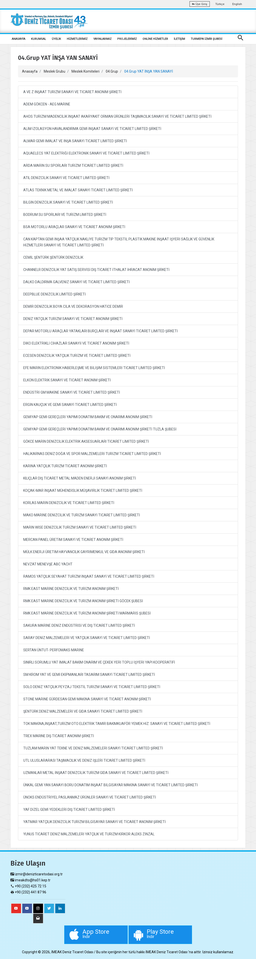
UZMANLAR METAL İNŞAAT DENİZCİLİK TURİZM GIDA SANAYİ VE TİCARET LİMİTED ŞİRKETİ (95, 773)
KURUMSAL (38, 39)
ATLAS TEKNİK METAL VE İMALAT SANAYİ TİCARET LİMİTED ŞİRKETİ (78, 190)
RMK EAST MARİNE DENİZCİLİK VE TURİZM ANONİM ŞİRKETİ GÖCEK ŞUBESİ (83, 601)
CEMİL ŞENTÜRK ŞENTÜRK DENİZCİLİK (53, 257)
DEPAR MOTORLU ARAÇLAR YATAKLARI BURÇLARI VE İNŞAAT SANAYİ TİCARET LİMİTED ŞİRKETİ (100, 331)
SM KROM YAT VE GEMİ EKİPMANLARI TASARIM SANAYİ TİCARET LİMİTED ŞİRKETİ (89, 675)
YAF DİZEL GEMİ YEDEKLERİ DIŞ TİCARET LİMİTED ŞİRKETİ (69, 810)
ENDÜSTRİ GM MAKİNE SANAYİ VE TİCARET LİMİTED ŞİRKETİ (71, 392)
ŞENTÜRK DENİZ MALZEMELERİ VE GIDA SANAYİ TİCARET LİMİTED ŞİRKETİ (82, 711)
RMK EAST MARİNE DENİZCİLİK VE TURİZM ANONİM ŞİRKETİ (71, 589)
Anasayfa (30, 71)
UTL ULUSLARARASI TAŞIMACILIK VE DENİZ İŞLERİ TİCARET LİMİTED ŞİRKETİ (84, 760)
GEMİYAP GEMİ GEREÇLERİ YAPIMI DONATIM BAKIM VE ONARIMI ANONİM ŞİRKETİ (87, 417)
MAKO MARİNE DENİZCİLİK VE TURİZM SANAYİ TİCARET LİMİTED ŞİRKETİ (81, 515)
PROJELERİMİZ (127, 39)
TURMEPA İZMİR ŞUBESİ (206, 39)
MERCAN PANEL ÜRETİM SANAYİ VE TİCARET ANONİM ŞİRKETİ (73, 540)
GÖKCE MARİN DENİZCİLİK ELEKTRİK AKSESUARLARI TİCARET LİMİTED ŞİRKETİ (86, 441)
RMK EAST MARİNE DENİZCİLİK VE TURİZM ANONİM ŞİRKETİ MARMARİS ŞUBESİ (87, 613)
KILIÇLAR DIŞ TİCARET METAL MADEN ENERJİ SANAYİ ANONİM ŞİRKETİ (79, 478)
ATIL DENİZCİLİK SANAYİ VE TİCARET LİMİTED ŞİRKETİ (66, 178)
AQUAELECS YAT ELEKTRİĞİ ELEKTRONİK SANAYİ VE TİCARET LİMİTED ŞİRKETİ (86, 153)
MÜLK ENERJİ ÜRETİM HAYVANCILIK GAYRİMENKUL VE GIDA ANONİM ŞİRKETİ (84, 552)
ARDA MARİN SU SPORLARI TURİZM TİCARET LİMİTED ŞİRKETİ (73, 166)
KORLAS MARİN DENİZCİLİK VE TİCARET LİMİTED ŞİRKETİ (68, 503)
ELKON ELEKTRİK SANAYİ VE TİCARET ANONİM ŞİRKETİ (67, 380)
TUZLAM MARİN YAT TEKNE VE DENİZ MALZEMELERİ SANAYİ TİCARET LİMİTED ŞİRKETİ (93, 748)
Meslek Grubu (54, 71)
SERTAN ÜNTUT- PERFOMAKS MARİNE (53, 650)
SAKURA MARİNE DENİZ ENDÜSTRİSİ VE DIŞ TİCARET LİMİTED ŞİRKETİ (79, 625)
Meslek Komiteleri (86, 71)
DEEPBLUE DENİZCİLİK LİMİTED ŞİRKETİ (54, 294)
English (237, 4)
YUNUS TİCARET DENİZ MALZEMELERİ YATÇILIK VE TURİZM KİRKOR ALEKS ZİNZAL (88, 834)
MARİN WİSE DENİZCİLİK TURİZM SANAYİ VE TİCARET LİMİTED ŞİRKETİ (79, 527)
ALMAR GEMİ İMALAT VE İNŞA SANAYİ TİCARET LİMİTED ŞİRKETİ (75, 141)
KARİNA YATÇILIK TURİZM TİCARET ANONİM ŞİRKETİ (65, 466)
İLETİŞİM (179, 39)
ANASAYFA (18, 39)
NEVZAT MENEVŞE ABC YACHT (47, 564)
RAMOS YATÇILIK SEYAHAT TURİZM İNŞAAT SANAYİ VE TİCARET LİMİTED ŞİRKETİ (88, 576)
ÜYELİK (56, 39)
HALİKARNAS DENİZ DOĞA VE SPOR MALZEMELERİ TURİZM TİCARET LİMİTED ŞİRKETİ (92, 454)
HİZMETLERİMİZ (77, 39)
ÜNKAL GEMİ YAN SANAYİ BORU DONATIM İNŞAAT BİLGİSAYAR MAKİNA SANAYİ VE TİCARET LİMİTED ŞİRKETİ (110, 785)
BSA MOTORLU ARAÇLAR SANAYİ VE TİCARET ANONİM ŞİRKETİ (74, 227)
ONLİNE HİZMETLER (155, 39)
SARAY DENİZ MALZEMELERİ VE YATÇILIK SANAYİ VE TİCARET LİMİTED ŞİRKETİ (86, 638)
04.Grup (112, 71)
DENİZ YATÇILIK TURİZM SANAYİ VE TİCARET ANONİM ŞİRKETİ (72, 319)
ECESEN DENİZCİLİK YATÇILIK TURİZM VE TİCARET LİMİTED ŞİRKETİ (76, 356)
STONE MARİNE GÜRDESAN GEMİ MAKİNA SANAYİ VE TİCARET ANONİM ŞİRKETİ (87, 699)
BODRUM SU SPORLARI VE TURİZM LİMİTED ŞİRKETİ (64, 215)
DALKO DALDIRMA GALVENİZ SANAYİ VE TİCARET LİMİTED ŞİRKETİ (76, 282)
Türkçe (219, 4)
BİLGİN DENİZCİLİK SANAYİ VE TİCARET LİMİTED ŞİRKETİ (68, 202)
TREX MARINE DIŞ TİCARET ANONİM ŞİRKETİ (58, 736)
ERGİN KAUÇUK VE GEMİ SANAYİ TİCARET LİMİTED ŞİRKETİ (70, 405)
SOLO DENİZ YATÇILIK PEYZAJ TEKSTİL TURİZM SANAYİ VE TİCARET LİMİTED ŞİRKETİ (91, 687)
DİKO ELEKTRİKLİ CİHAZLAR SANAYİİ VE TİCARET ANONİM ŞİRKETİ (76, 343)
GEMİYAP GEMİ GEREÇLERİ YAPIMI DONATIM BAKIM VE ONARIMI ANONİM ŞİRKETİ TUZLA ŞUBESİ (99, 429)
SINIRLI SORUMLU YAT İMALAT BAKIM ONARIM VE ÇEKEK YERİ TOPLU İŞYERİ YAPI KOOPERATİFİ (99, 662)
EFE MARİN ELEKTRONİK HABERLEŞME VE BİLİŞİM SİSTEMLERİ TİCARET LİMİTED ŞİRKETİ (94, 368)
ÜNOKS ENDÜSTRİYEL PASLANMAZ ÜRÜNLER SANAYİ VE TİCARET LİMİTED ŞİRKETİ (89, 797)
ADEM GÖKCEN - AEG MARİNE (46, 104)
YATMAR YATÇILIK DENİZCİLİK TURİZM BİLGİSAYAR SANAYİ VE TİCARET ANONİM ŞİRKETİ (94, 822)
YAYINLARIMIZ (102, 39)
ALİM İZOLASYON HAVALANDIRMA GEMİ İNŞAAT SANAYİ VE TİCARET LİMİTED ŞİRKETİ (92, 129)
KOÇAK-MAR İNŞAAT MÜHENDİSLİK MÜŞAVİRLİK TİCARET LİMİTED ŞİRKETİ (82, 491)
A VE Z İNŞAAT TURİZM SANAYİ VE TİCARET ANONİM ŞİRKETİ (72, 92)
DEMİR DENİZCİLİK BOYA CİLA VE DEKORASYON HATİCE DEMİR (73, 306)
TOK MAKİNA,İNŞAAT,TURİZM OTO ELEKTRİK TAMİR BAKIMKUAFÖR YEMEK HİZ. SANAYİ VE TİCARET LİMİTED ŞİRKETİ (116, 724)
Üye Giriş (199, 4)
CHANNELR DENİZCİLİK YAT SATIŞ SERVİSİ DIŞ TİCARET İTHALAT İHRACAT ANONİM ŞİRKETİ (96, 270)
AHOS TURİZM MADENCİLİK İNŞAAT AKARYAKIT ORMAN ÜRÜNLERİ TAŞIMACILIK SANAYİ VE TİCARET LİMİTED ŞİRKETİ (117, 116)
